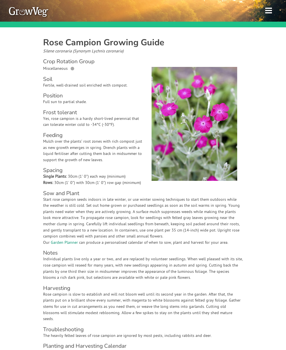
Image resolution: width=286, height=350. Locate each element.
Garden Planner (64, 242)
